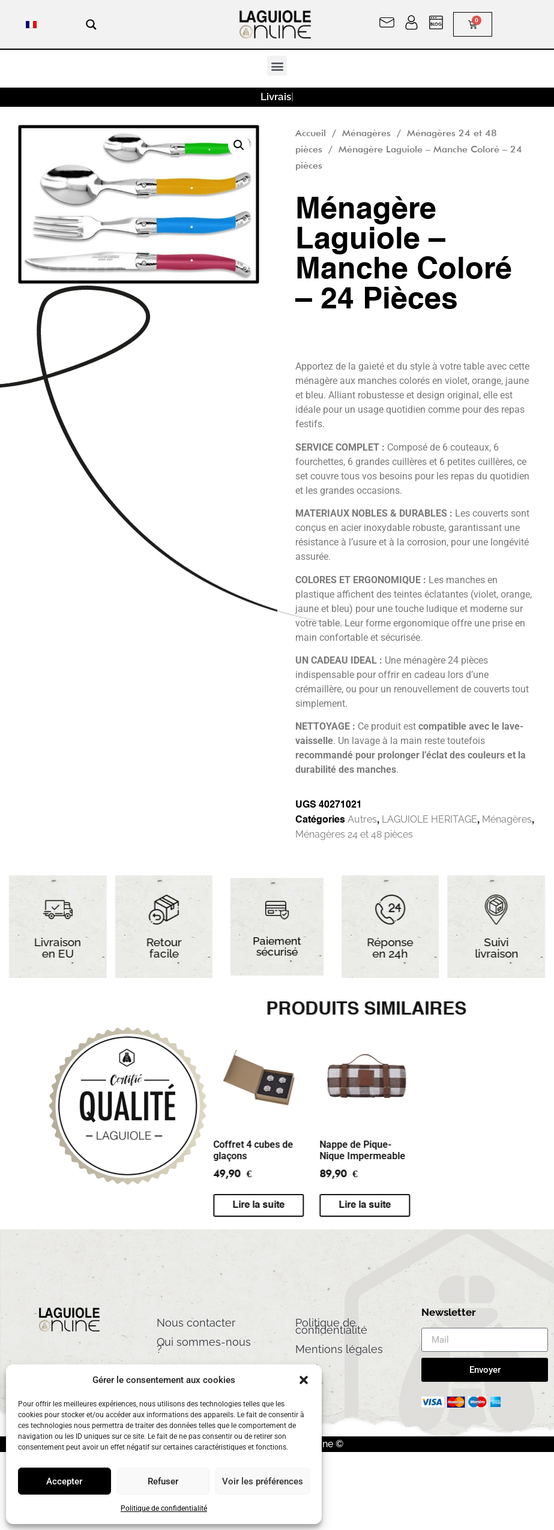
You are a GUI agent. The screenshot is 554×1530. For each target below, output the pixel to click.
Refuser (163, 1481)
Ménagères (366, 133)
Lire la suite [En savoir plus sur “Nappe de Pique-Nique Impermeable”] (145, 1205)
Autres (362, 819)
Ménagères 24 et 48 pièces (354, 834)
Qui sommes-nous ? (204, 1345)
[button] (304, 1380)
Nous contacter (196, 1322)
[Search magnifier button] (91, 24)
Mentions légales (339, 1349)
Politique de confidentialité (164, 1508)
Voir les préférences (262, 1481)
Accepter (64, 1481)
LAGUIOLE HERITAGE (429, 819)
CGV (306, 1368)
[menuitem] (31, 24)
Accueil (310, 133)
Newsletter (448, 1312)
